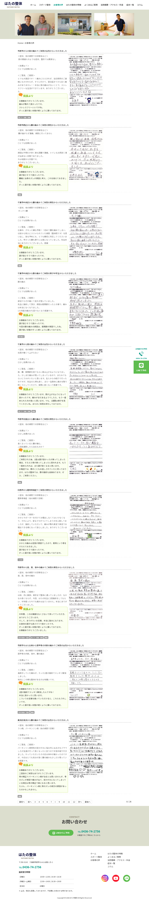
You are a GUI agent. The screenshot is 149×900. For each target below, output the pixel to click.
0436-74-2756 (89, 831)
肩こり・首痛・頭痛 (24, 117)
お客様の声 (58, 4)
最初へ (22, 801)
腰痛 (19, 195)
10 (64, 801)
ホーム (33, 4)
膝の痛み (21, 337)
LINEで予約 (141, 370)
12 (74, 801)
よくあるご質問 (91, 4)
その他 (20, 560)
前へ (30, 801)
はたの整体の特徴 (73, 4)
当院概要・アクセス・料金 (112, 4)
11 (69, 801)
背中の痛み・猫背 (23, 637)
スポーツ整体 (44, 4)
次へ (80, 801)
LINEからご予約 (63, 832)
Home (20, 43)
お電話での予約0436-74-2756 (141, 354)
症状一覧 (130, 4)
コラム (140, 4)
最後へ (87, 801)
